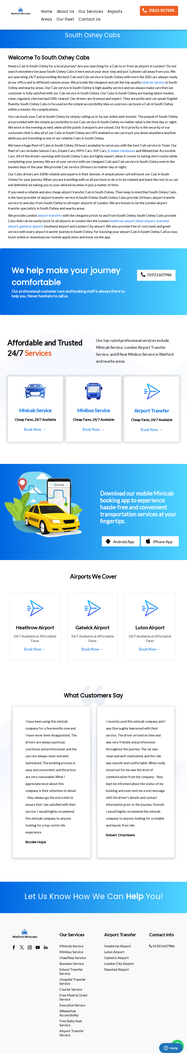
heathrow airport (122, 221)
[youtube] (38, 948)
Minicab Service (71, 946)
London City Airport (119, 963)
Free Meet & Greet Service (73, 997)
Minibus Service (71, 952)
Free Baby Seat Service (70, 1023)
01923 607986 (162, 946)
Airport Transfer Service (71, 1033)
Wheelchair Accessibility (69, 1013)
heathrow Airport (117, 946)
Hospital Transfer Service (72, 981)
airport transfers (50, 215)
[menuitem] (47, 12)
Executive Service (72, 1005)
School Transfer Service (71, 971)
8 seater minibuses (121, 151)
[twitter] (22, 948)
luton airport (145, 221)
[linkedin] (46, 948)
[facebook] (14, 948)
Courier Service (70, 989)
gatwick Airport (116, 958)
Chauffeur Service (72, 958)
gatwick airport (31, 226)
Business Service (71, 963)
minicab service (153, 82)
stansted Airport (116, 969)
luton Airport (114, 952)
